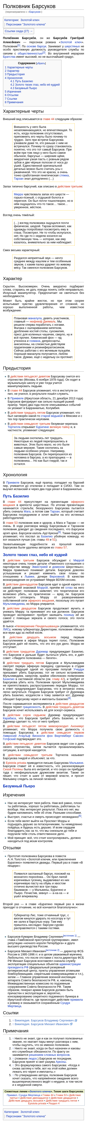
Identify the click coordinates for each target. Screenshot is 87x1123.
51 (53, 539)
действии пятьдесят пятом (26, 726)
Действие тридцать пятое (61, 1100)
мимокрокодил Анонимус (66, 726)
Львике (29, 576)
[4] (69, 698)
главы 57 (61, 547)
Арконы (61, 1061)
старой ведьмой (52, 416)
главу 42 (58, 679)
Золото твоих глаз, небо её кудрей (35, 555)
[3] (59, 532)
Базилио (47, 536)
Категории (11, 20)
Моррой (42, 587)
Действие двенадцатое (34, 1097)
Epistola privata (16, 763)
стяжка (64, 175)
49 (47, 539)
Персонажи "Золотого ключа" (26, 24)
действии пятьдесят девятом (30, 376)
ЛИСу (6, 629)
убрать (41, 63)
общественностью (30, 53)
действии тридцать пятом (27, 412)
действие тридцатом (20, 651)
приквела (76, 999)
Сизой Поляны (13, 769)
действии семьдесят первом (62, 732)
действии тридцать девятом (65, 707)
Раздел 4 (53, 1103)
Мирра (18, 194)
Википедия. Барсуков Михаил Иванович (42, 1024)
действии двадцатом (21, 608)
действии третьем (70, 186)
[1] (18, 45)
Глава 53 (61, 1095)
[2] (43, 52)
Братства (9, 56)
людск (32, 1058)
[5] (80, 815)
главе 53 (12, 522)
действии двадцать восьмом (33, 637)
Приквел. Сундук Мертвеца (23, 1095)
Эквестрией (40, 567)
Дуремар (42, 651)
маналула (35, 318)
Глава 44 (48, 1095)
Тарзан (18, 178)
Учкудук (79, 669)
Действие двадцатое (63, 1097)
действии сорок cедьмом (26, 715)
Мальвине (76, 763)
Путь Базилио (16, 496)
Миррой (78, 560)
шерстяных (72, 46)
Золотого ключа (40, 1091)
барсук (41, 46)
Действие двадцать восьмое (26, 1100)
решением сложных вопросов (49, 1055)
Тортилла (14, 427)
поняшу (69, 615)
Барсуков (34, 11)
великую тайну (60, 427)
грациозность (32, 707)
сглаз (69, 587)
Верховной (57, 576)
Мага (27, 511)
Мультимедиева (14, 603)
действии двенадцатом (22, 584)
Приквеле (17, 398)
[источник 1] (70, 935)
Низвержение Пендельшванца (37, 626)
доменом (58, 567)
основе (31, 46)
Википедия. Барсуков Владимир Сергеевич (44, 1020)
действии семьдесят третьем (30, 423)
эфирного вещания (41, 600)
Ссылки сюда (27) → (19, 31)
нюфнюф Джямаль (43, 321)
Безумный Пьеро (19, 786)
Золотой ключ (29, 20)
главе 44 (48, 119)
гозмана (34, 341)
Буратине (42, 427)
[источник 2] (52, 950)
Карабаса (9, 718)
